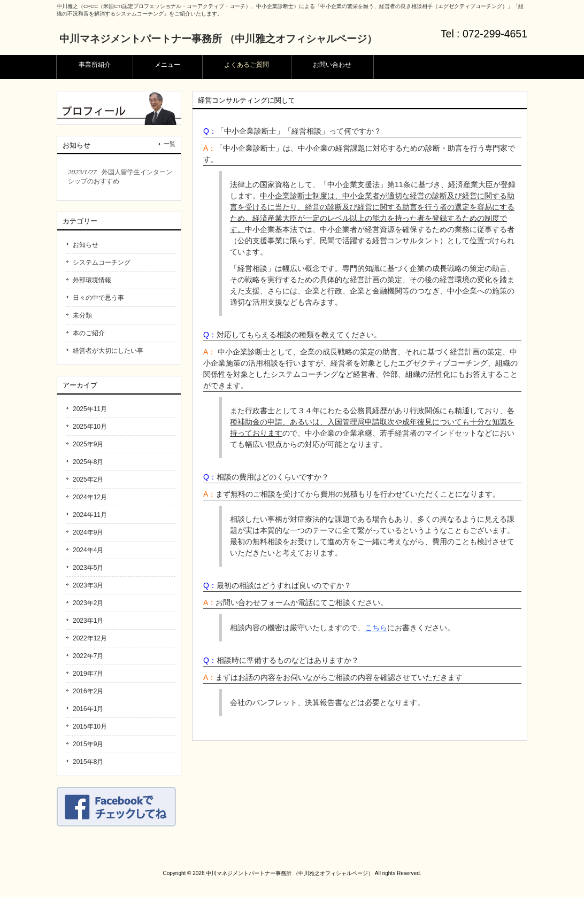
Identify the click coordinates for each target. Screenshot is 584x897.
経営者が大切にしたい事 (108, 350)
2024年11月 (90, 515)
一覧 (169, 144)
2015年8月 (88, 761)
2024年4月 (88, 550)
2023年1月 (88, 620)
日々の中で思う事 (98, 297)
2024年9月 (88, 532)
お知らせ (85, 245)
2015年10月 (90, 726)
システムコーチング (101, 262)
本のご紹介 (89, 333)
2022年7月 (88, 656)
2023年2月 (88, 603)
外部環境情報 (92, 280)
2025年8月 (88, 462)
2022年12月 (90, 638)
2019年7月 (88, 673)
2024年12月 (90, 497)
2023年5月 (88, 567)
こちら (376, 627)
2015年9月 (88, 744)
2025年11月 (90, 409)
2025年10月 (90, 426)
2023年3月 (88, 585)
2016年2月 (88, 691)
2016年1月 (88, 709)
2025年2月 (88, 479)
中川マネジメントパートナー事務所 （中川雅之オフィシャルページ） (218, 38)
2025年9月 (88, 444)
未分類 (82, 315)
